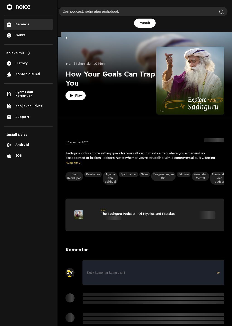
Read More (72, 162)
